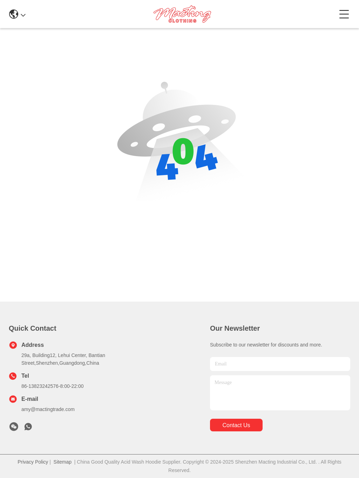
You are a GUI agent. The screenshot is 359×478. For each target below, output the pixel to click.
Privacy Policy (33, 462)
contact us (236, 425)
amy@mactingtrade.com (48, 409)
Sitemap (63, 462)
